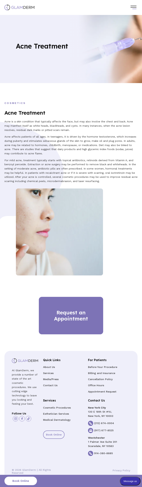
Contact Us (50, 385)
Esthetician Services (56, 413)
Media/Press (51, 379)
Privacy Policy (121, 470)
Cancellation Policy (100, 379)
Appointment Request (102, 391)
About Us (49, 367)
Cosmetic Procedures (57, 407)
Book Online (54, 434)
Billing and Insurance (101, 373)
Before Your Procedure (102, 367)
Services (48, 373)
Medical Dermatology (56, 419)
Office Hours (96, 385)
